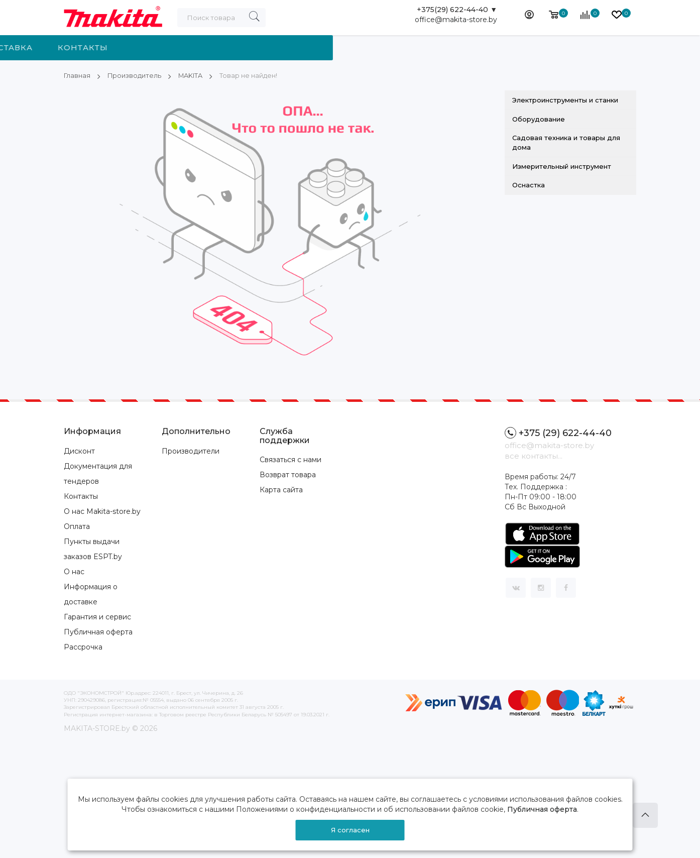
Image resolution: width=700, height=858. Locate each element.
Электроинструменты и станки (565, 100)
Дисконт (79, 451)
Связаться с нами (290, 459)
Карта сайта (281, 489)
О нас (74, 571)
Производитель (213, 47)
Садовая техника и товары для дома (566, 142)
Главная (77, 75)
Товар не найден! (259, 75)
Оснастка (528, 185)
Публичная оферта (98, 631)
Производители (190, 451)
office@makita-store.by (456, 22)
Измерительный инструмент (561, 166)
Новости (302, 47)
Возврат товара (288, 474)
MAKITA (196, 75)
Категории (118, 47)
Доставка (375, 47)
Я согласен (350, 830)
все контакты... (533, 456)
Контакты (449, 47)
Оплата (77, 526)
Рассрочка (83, 647)
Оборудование (538, 119)
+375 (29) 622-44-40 (558, 433)
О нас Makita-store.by (102, 511)
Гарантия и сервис (97, 616)
